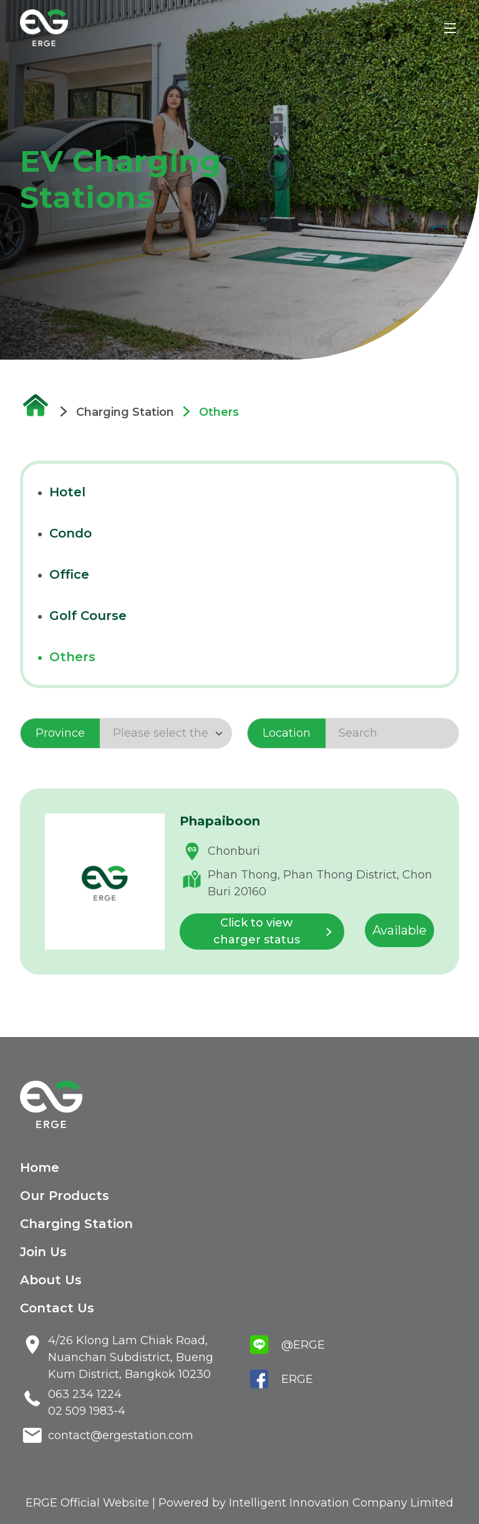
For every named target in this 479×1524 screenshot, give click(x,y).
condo (70, 533)
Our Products (64, 1195)
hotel (67, 491)
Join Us (43, 1251)
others (72, 656)
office (69, 574)
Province (60, 733)
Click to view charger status (276, 931)
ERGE (297, 1379)
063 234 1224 (85, 1394)
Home (39, 1167)
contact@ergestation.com (120, 1435)
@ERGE (303, 1345)
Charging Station (76, 1223)
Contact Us (57, 1307)
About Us (51, 1279)
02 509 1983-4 (86, 1411)
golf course (88, 615)
